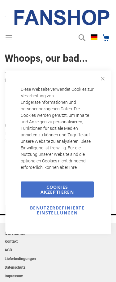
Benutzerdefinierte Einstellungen (57, 210)
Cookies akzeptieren (57, 189)
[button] (94, 37)
